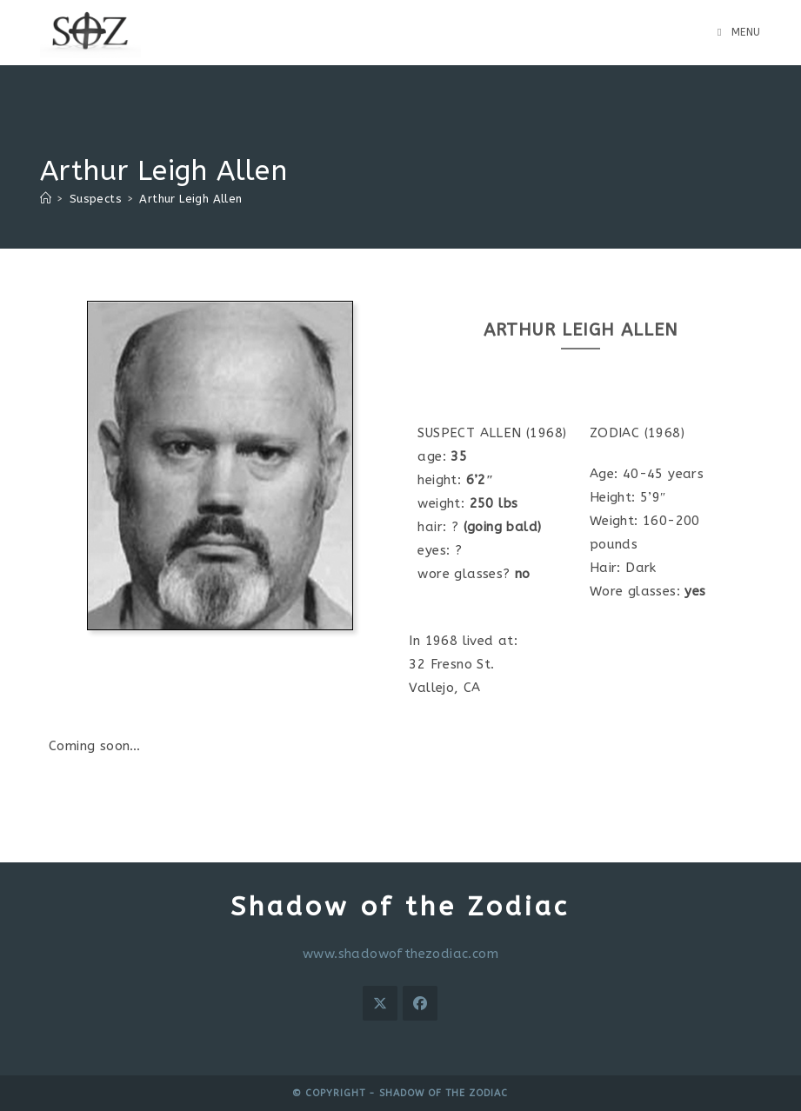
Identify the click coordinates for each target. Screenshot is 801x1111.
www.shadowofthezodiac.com (400, 953)
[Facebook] (420, 1003)
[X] (380, 1003)
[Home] (45, 198)
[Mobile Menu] (739, 32)
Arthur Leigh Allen (190, 198)
